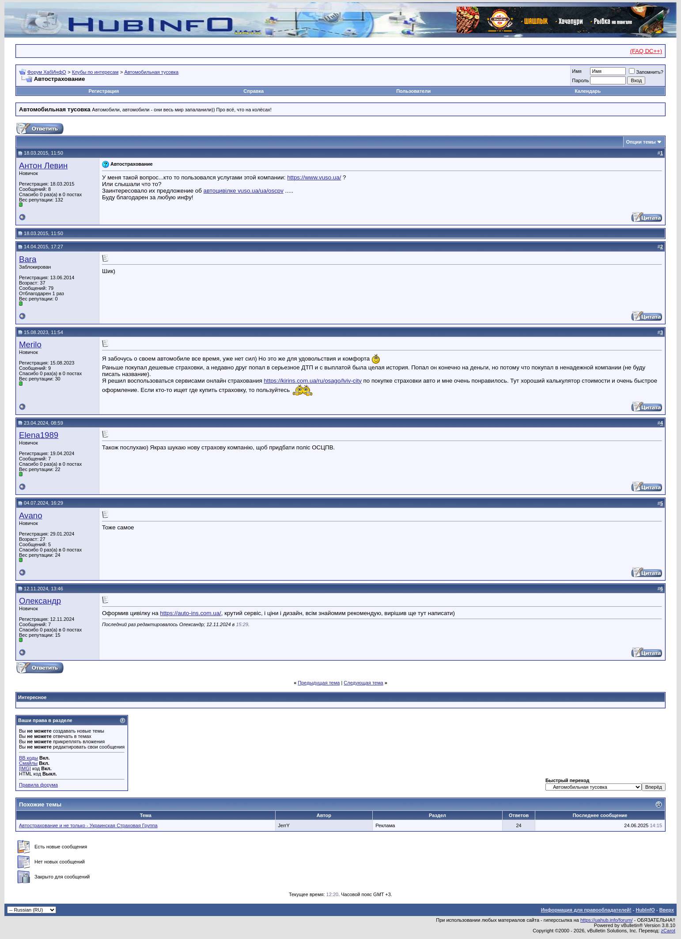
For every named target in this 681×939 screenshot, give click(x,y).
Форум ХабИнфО (46, 72)
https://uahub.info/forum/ (606, 920)
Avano (30, 515)
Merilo (30, 344)
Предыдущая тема (319, 682)
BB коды (28, 757)
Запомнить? (646, 72)
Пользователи (413, 91)
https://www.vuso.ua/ (314, 177)
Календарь (588, 91)
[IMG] (25, 768)
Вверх (666, 909)
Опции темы (641, 141)
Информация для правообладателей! (586, 909)
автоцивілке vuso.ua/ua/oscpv (244, 190)
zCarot (668, 930)
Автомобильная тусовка (151, 72)
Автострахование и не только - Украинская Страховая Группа (88, 825)
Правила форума (38, 784)
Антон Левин (43, 165)
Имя (576, 71)
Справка (253, 91)
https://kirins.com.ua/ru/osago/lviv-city (312, 380)
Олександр (40, 600)
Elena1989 (38, 435)
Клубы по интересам (95, 72)
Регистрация (103, 91)
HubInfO (645, 909)
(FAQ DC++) (646, 51)
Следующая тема (363, 682)
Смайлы (28, 763)
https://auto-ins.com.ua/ (190, 613)
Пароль (580, 80)
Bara (27, 259)
